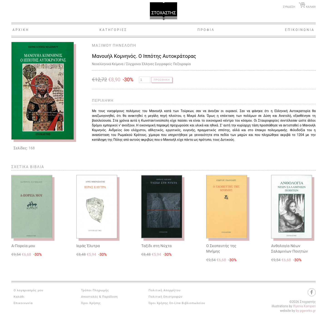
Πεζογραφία (182, 64)
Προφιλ (206, 30)
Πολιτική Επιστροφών (166, 296)
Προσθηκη (162, 79)
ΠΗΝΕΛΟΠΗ (124, 45)
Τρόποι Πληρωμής (95, 290)
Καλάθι (19, 296)
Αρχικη (20, 30)
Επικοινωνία (23, 303)
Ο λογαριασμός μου (28, 290)
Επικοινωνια (300, 30)
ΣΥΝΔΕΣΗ (289, 6)
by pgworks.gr (306, 310)
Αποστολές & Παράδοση (99, 296)
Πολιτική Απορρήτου (165, 290)
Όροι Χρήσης (91, 303)
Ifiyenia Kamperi (304, 306)
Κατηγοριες (113, 30)
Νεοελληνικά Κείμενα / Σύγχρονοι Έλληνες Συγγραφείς (132, 64)
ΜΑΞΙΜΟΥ (101, 45)
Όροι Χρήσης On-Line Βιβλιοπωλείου (177, 303)
